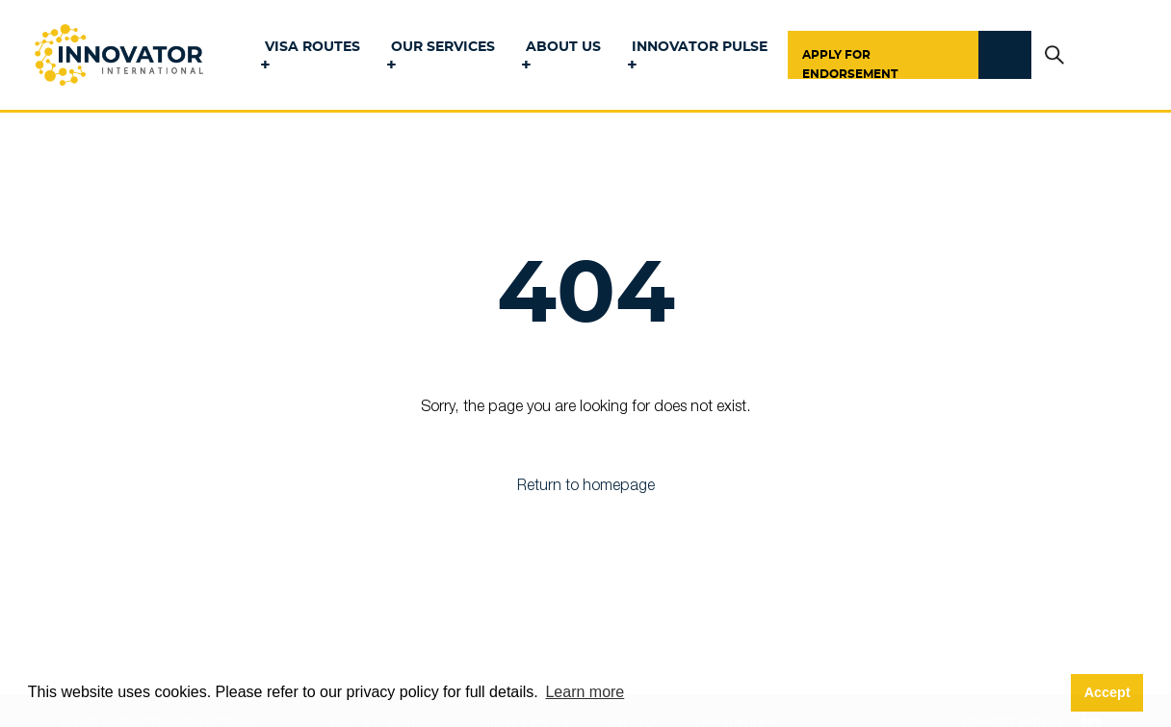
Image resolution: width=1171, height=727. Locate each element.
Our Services (443, 47)
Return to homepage (586, 486)
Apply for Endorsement (850, 64)
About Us (563, 47)
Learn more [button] (584, 692)
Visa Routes (312, 47)
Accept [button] (1107, 692)
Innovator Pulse (700, 47)
